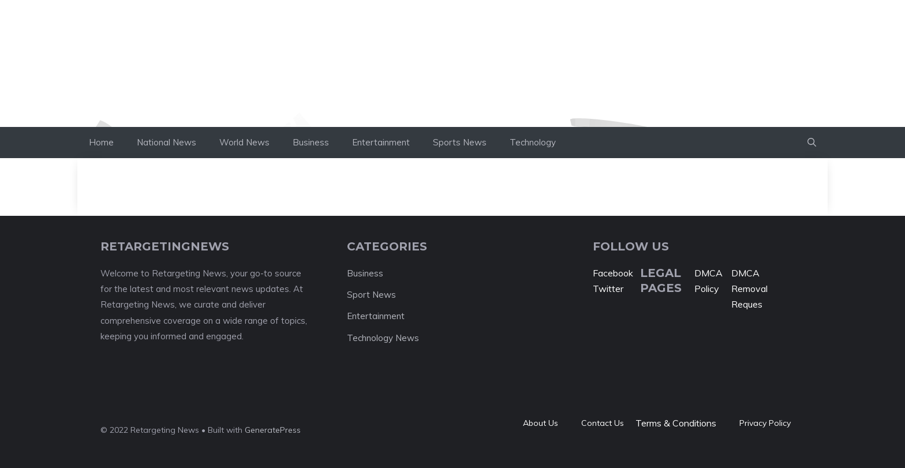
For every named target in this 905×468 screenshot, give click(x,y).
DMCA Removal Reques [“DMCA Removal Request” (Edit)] (749, 288)
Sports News (460, 142)
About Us (540, 423)
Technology (533, 142)
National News (166, 142)
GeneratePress (273, 430)
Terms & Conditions (675, 423)
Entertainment (381, 142)
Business (311, 142)
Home (101, 142)
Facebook (613, 273)
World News (244, 142)
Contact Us (602, 423)
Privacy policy (765, 423)
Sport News (371, 294)
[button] (812, 142)
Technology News (383, 337)
